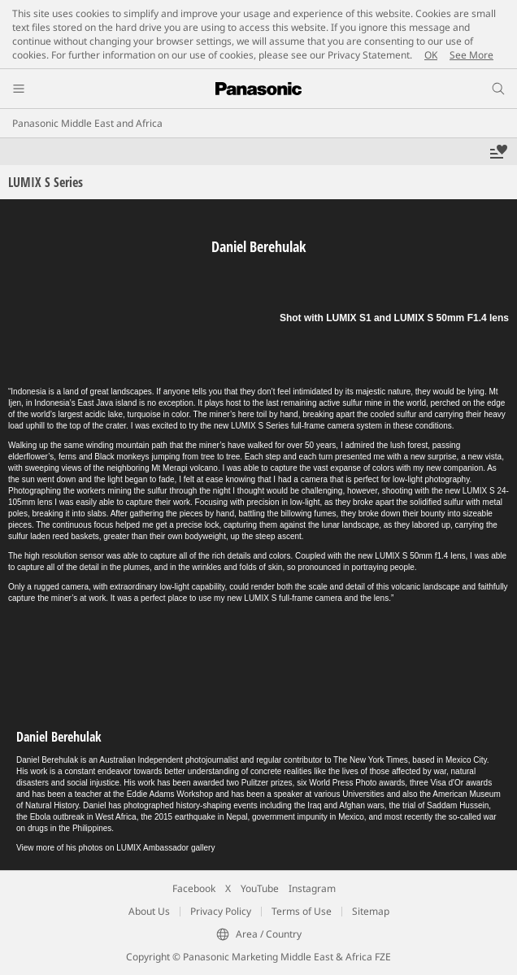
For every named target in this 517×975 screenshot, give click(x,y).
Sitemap (370, 911)
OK (430, 55)
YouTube (260, 888)
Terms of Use (302, 911)
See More (471, 55)
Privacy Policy (220, 911)
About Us (149, 911)
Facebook (193, 888)
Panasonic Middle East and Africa (87, 123)
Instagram (312, 888)
